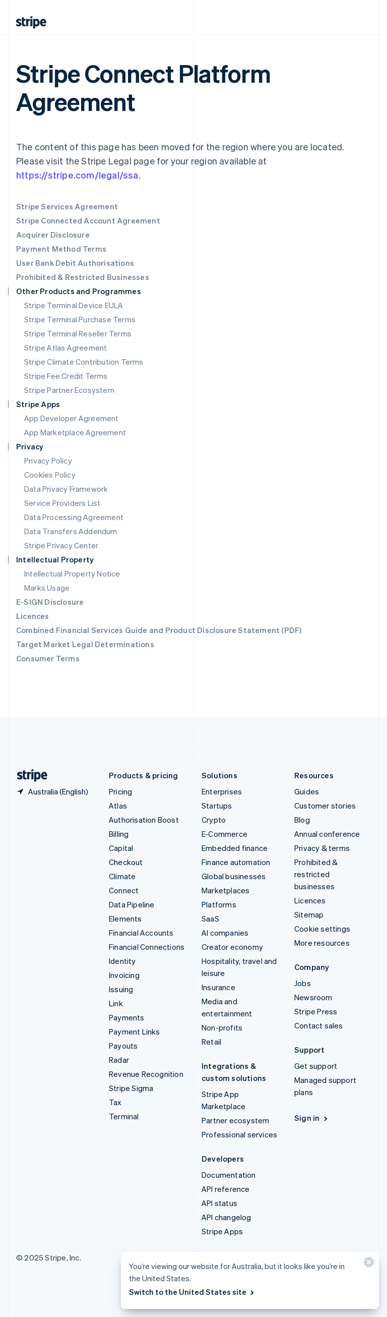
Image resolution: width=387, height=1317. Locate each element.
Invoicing (124, 975)
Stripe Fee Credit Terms (66, 376)
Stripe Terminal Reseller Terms (78, 333)
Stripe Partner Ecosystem (69, 390)
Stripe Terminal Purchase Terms (80, 319)
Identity (122, 961)
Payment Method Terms (61, 249)
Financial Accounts (141, 933)
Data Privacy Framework (66, 489)
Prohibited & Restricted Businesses (82, 277)
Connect (124, 890)
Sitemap (309, 914)
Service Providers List (62, 503)
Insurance (218, 987)
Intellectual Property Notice (72, 573)
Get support (315, 1066)
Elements (125, 918)
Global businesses (234, 876)
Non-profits (222, 1027)
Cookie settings (322, 929)
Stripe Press (315, 1011)
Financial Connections (146, 947)
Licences (32, 616)
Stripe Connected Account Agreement (88, 220)
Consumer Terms (48, 658)
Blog (302, 820)
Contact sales (318, 1025)
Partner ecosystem (235, 1120)
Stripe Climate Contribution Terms (84, 362)
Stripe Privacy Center (61, 545)
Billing (118, 834)
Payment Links (134, 1031)
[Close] (367, 1264)
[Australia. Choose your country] (52, 791)
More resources (322, 943)
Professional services (239, 1134)
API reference (226, 1189)
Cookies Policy (50, 475)
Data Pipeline (132, 904)
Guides (306, 791)
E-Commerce (224, 834)
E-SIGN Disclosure (50, 602)
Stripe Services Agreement (67, 206)
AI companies (225, 933)
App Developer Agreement (71, 418)
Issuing (121, 989)
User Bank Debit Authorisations (75, 263)
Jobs (302, 983)
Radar (119, 1060)
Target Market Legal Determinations (85, 644)
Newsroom (313, 997)
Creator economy (232, 947)
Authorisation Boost (144, 820)
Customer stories (325, 805)
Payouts (123, 1046)
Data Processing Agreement (73, 517)
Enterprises (222, 791)
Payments (127, 1017)
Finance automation (236, 862)
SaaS (210, 918)
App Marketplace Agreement (75, 432)
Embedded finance (235, 848)
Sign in (311, 1118)
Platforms (219, 904)
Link (116, 1003)
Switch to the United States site (192, 1292)
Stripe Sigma (131, 1088)
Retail (211, 1042)
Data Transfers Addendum (70, 531)
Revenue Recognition (146, 1074)
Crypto (214, 820)
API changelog (226, 1217)
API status (219, 1203)
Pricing (120, 791)
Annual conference (327, 834)
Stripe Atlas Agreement (65, 347)
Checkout (126, 862)
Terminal (124, 1116)
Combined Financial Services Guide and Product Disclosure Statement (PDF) (158, 630)
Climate (122, 876)
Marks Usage (47, 588)
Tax (115, 1102)
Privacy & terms (322, 848)
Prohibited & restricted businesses (316, 874)
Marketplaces (225, 890)
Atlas (118, 805)
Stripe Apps (222, 1231)
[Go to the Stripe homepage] (28, 775)
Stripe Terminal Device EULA (73, 305)
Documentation (229, 1175)
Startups (217, 805)
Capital (121, 848)
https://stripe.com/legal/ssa (77, 175)
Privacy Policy (48, 460)
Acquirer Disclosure (53, 235)
